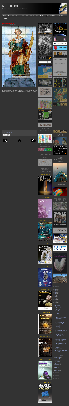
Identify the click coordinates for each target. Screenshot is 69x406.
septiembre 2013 (58, 358)
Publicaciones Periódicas (13, 15)
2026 (55, 284)
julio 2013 (57, 361)
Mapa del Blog (60, 15)
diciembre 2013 (58, 305)
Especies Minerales (30, 15)
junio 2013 (57, 363)
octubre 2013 (57, 357)
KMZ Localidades (51, 15)
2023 (55, 289)
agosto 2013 (57, 360)
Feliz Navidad (57, 309)
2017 (55, 298)
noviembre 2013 (58, 355)
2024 (55, 287)
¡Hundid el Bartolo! (58, 310)
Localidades (42, 15)
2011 (55, 373)
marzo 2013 (57, 367)
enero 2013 (57, 370)
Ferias (37, 15)
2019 (55, 295)
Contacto (5, 18)
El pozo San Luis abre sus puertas (61, 330)
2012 (55, 372)
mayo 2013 (57, 364)
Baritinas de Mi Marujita (59, 342)
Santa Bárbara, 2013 (58, 348)
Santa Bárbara (9, 132)
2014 (55, 302)
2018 (55, 296)
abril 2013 (57, 366)
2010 (55, 375)
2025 (55, 286)
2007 (55, 379)
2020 (55, 293)
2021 (55, 292)
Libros (22, 15)
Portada (4, 15)
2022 (55, 290)
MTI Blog (10, 5)
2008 (55, 378)
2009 (55, 376)
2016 (55, 299)
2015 (55, 301)
